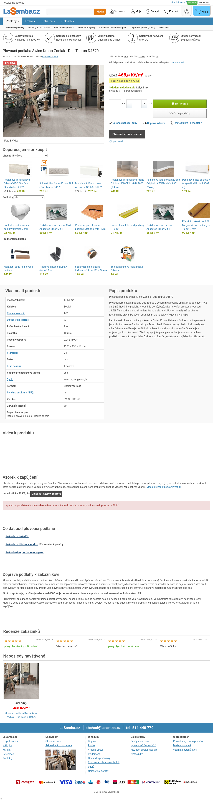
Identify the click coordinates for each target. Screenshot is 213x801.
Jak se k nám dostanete (58, 745)
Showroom (117, 11)
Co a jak (153, 11)
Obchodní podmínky (99, 758)
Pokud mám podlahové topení (25, 552)
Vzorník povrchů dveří (185, 749)
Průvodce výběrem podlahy (188, 741)
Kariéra (7, 749)
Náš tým (7, 745)
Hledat (100, 11)
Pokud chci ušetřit (17, 536)
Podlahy (12, 21)
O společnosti (10, 741)
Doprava (92, 741)
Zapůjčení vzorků (140, 741)
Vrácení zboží (95, 749)
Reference (8, 754)
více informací (177, 62)
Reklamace (94, 754)
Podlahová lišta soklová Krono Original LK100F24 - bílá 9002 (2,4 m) (127, 183)
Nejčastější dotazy (98, 771)
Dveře (30, 21)
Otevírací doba (53, 741)
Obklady (67, 21)
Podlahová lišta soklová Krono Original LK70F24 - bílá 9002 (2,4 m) (163, 183)
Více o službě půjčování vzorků (164, 486)
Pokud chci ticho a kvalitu (22, 544)
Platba (91, 745)
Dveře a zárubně (182, 745)
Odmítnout (204, 2)
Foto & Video (11, 140)
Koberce (48, 21)
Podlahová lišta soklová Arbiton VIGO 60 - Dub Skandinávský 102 (17, 183)
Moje (136, 11)
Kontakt (171, 11)
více (179, 2)
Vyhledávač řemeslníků (143, 745)
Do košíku (179, 103)
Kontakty (7, 758)
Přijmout (192, 2)
